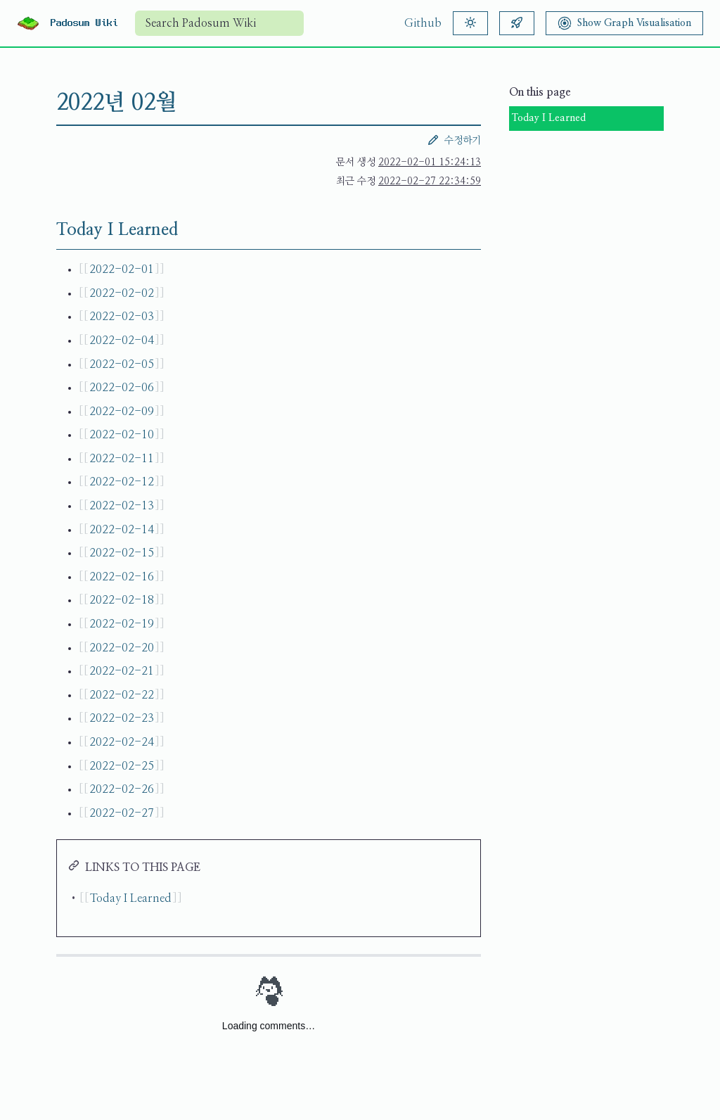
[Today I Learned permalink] (45, 230)
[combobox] (219, 23)
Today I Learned (549, 118)
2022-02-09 (121, 411)
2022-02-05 (121, 364)
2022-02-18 (121, 600)
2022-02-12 (121, 482)
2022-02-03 (121, 316)
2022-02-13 (121, 505)
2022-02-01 (121, 269)
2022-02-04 (121, 340)
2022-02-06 (121, 387)
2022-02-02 (121, 293)
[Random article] (516, 23)
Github (423, 23)
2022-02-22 (121, 695)
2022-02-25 (121, 766)
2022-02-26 (121, 789)
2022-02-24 (121, 742)
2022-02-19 (121, 624)
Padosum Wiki (84, 23)
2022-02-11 (121, 458)
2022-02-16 (121, 577)
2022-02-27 (121, 813)
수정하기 (454, 140)
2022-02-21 (121, 671)
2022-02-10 (121, 434)
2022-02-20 (121, 648)
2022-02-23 (121, 718)
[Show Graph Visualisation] (624, 23)
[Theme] (470, 23)
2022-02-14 (121, 529)
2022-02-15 (121, 553)
